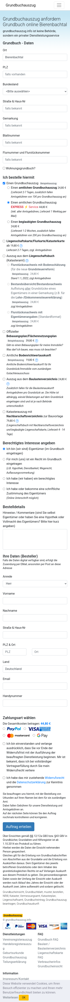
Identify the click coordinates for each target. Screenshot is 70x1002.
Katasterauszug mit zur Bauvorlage (34, 416)
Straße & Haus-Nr (14, 101)
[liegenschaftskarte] (21, 245)
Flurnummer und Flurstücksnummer (26, 152)
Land (6, 662)
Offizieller (31, 336)
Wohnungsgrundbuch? (20, 168)
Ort (5, 50)
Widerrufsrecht (54, 778)
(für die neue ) (38, 269)
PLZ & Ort (9, 645)
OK (23, 997)
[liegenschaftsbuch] (26, 260)
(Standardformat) (36, 317)
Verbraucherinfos (49, 962)
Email (6, 679)
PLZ (5, 67)
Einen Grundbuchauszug (32, 183)
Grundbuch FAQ (48, 939)
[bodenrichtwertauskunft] (36, 360)
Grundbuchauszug (21, 5)
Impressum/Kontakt (16, 979)
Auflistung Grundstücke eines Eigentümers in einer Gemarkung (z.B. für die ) (38, 293)
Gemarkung (10, 118)
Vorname (9, 593)
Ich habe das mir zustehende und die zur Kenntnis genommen (35, 782)
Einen (38, 187)
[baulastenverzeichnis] (7, 383)
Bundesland (10, 84)
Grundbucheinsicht (50, 966)
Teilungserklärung (14, 962)
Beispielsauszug (48, 183)
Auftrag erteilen (18, 826)
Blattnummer (11, 135)
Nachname (10, 610)
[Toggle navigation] (59, 5)
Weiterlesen (10, 997)
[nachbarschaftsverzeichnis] (17, 420)
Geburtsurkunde (13, 953)
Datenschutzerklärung (31, 782)
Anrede (7, 576)
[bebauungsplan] (36, 340)
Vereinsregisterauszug (17, 939)
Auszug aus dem (36, 379)
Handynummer (12, 696)
